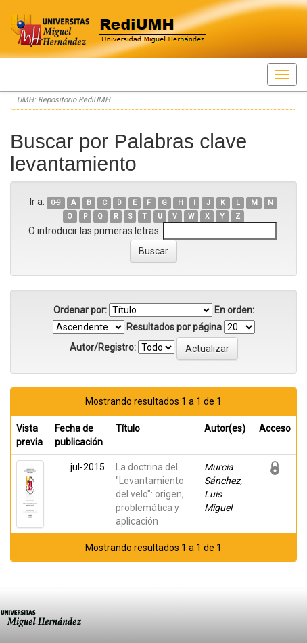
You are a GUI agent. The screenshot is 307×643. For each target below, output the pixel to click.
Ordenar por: (80, 310)
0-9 (56, 202)
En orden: (234, 310)
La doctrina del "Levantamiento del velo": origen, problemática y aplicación (150, 494)
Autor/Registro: (103, 347)
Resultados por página (174, 327)
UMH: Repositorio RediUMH (63, 99)
